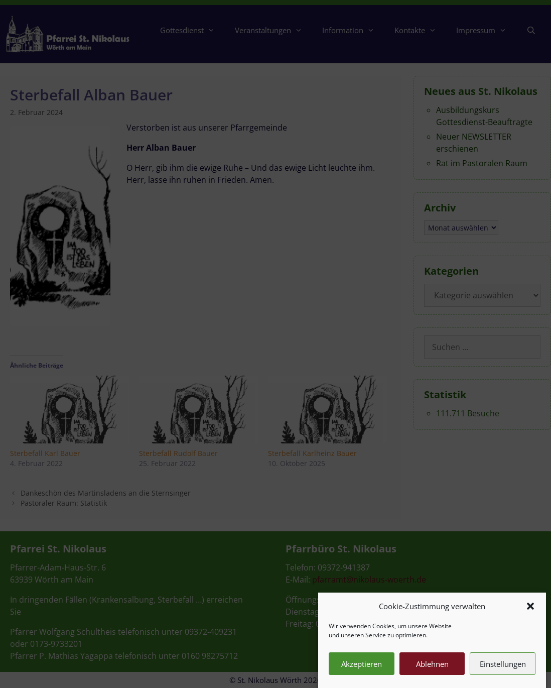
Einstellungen (503, 669)
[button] (530, 612)
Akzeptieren (361, 669)
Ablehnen (432, 669)
